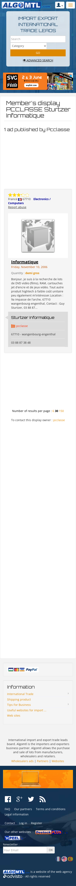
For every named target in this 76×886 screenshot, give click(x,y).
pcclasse (22, 326)
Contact (10, 823)
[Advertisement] (38, 159)
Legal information (17, 814)
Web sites (13, 715)
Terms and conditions (50, 809)
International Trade (20, 694)
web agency (64, 872)
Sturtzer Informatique (32, 317)
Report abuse (17, 207)
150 (61, 411)
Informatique (24, 262)
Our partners (23, 809)
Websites (58, 761)
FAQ (7, 809)
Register (36, 823)
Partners (42, 761)
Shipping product (19, 699)
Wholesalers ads (22, 761)
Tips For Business (19, 705)
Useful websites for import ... (26, 710)
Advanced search (38, 60)
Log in (23, 823)
